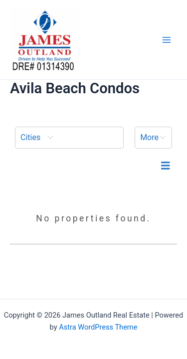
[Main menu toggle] (166, 39)
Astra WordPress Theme (98, 327)
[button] (69, 138)
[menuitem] (69, 138)
